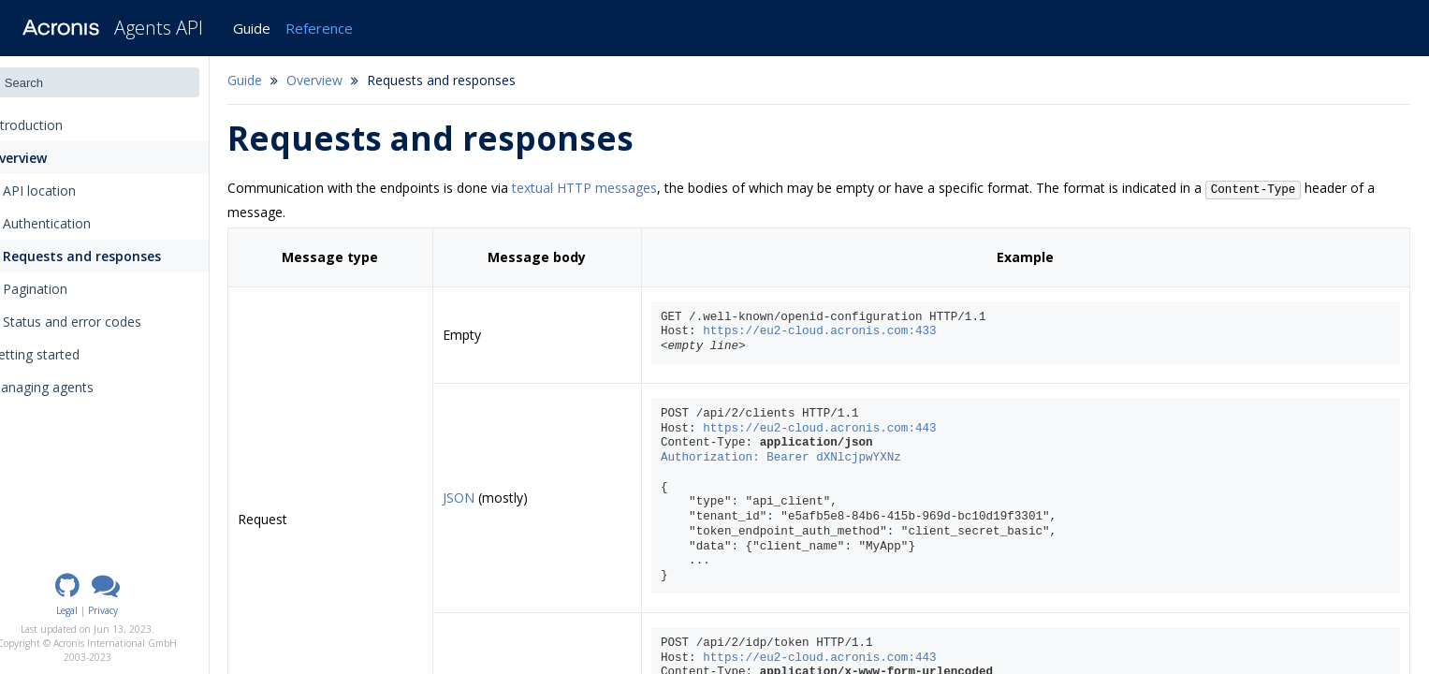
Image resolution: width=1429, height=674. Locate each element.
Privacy (138, 610)
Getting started (61, 354)
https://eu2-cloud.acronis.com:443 (841, 428)
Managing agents (68, 387)
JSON (487, 497)
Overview (43, 158)
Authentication (80, 223)
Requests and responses (115, 256)
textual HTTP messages (618, 188)
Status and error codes (105, 321)
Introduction (59, 125)
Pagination (68, 289)
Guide (251, 28)
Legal (101, 610)
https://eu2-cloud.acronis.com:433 (841, 331)
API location (72, 190)
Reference (319, 28)
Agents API (158, 27)
